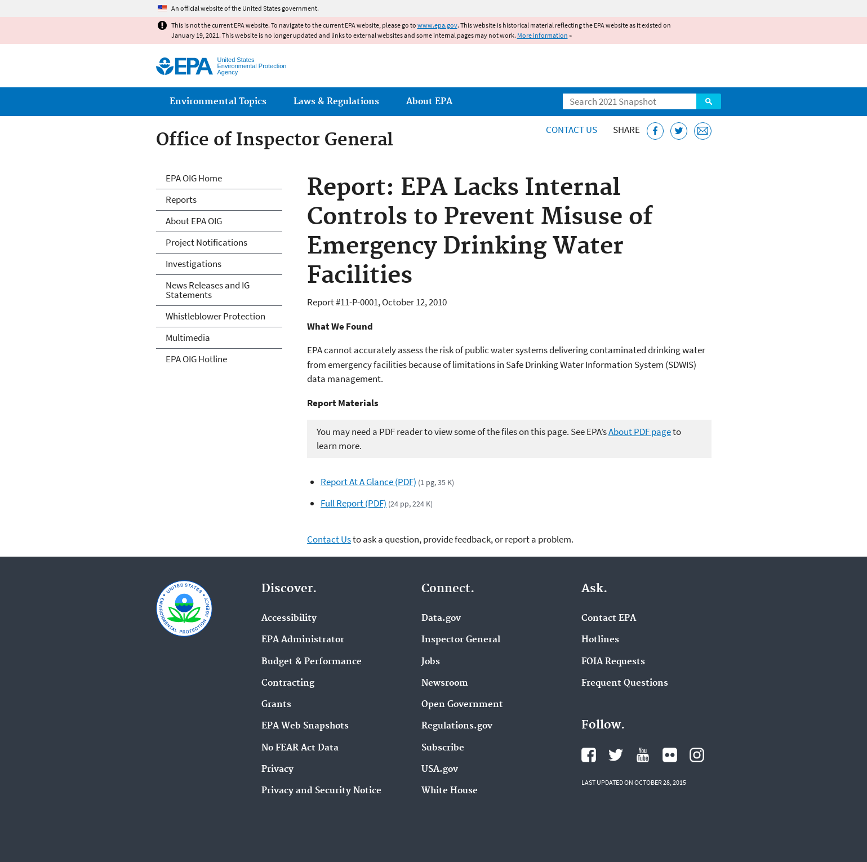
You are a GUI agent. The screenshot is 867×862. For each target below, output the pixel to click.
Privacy (277, 770)
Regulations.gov (456, 726)
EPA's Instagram (697, 755)
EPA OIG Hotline (196, 359)
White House (449, 791)
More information (542, 35)
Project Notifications (206, 242)
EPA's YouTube (642, 755)
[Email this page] (703, 131)
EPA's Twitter (615, 755)
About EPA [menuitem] (429, 101)
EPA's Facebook (588, 755)
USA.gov (439, 770)
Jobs (430, 662)
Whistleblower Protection (215, 316)
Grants (276, 705)
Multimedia (188, 337)
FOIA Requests (613, 662)
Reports (181, 199)
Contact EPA (608, 619)
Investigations (193, 263)
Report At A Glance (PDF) (368, 482)
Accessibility (289, 619)
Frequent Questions (624, 683)
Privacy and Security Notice (321, 791)
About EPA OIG (194, 221)
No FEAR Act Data (300, 748)
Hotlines (600, 640)
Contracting (287, 683)
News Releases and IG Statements (208, 290)
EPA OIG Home (194, 178)
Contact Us (571, 129)
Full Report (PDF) (353, 503)
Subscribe (442, 748)
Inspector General (460, 640)
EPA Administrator (302, 640)
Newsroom (444, 683)
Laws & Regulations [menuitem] (336, 101)
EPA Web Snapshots (305, 726)
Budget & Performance (311, 662)
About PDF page (639, 431)
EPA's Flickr (670, 755)
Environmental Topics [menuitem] (218, 101)
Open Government (462, 705)
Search (708, 101)
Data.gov (441, 619)
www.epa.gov (437, 25)
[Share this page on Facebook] (655, 131)
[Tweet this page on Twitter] (679, 131)
